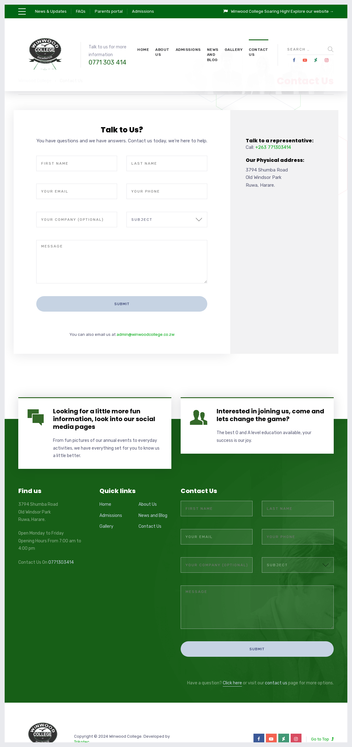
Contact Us (258, 52)
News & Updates (51, 11)
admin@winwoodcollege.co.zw (145, 317)
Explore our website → (312, 11)
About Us (162, 52)
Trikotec (81, 708)
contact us (276, 649)
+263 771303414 (273, 147)
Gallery (234, 49)
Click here (232, 649)
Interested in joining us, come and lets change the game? (270, 398)
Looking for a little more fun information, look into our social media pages (104, 402)
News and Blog (212, 54)
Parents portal (109, 11)
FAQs (81, 11)
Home (143, 49)
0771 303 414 (107, 62)
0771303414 (61, 545)
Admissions (143, 11)
